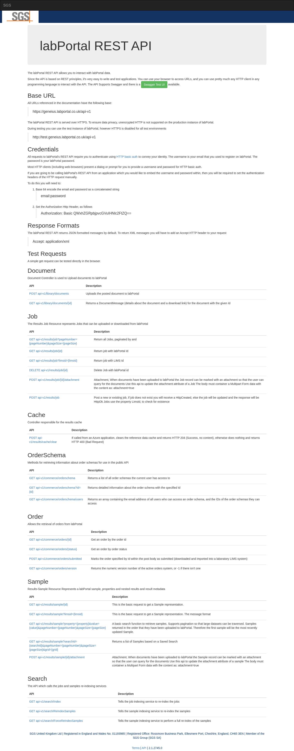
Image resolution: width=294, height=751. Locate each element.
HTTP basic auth (127, 156)
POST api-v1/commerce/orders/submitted (55, 558)
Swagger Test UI (154, 84)
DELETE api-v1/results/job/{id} (48, 370)
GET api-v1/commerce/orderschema (52, 478)
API (144, 748)
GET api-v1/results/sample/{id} (48, 604)
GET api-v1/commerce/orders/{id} (50, 539)
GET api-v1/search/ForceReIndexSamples (56, 720)
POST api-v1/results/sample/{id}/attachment (57, 657)
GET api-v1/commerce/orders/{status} (53, 549)
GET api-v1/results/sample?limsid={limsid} (56, 614)
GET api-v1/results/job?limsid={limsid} (53, 360)
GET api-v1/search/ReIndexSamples (52, 711)
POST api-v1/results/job (44, 397)
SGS (7, 5)
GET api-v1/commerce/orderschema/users (56, 499)
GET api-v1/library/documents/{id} (50, 303)
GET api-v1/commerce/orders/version (53, 568)
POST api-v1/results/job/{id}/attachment (54, 379)
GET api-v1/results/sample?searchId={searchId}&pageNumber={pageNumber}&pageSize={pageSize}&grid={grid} (62, 645)
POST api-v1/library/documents (49, 293)
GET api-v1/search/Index (45, 701)
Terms (136, 748)
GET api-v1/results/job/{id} (45, 351)
